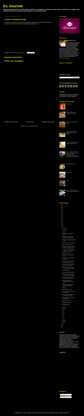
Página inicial (29, 122)
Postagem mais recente (11, 122)
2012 (62, 324)
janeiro (63, 322)
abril (63, 316)
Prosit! (67, 180)
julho (63, 311)
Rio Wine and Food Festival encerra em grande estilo (68, 275)
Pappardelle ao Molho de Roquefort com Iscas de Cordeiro (71, 133)
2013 (62, 226)
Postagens (63, 394)
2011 (62, 326)
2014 (62, 224)
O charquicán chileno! (71, 163)
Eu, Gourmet (13, 6)
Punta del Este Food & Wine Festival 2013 (68, 298)
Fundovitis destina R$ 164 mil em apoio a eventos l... (68, 265)
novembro (64, 230)
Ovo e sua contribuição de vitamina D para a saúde (72, 143)
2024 (62, 205)
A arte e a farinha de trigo (67, 244)
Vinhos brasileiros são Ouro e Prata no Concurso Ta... (68, 278)
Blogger (67, 412)
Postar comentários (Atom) (31, 126)
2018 (62, 216)
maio (63, 314)
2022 (62, 209)
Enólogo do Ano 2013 (66, 300)
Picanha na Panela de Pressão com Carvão (71, 113)
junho (63, 312)
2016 (62, 220)
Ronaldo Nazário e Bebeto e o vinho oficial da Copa (68, 295)
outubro (64, 232)
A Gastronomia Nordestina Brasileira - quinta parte (67, 237)
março (63, 318)
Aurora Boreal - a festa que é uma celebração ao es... (68, 261)
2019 (62, 215)
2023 (62, 207)
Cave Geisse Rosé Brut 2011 (68, 272)
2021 (62, 211)
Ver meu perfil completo (64, 58)
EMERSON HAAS (72, 40)
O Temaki (64, 287)
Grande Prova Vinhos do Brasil (68, 243)
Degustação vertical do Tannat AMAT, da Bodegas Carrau (68, 247)
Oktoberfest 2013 (65, 304)
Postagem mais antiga (48, 122)
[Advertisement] (29, 108)
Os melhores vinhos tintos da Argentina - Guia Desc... (68, 250)
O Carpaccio (69, 172)
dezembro (64, 228)
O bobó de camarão (66, 253)
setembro (64, 307)
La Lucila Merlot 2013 (66, 302)
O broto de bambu (66, 270)
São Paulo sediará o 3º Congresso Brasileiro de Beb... (68, 281)
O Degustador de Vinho (67, 289)
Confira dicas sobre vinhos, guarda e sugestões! (68, 285)
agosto (63, 309)
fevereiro (64, 320)
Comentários (63, 397)
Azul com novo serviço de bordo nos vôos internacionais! (72, 191)
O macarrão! (69, 104)
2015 (62, 222)
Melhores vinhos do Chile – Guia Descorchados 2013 (68, 268)
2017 (62, 218)
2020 (62, 213)
